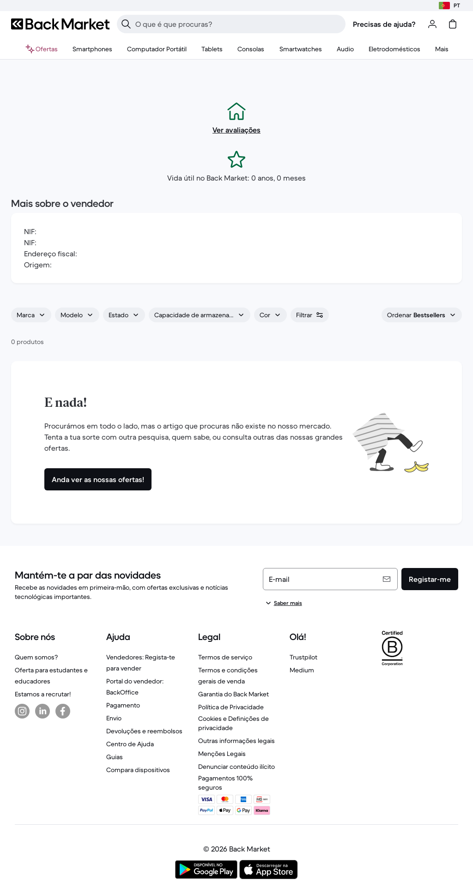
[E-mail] (330, 579)
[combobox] (31, 315)
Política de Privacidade (231, 707)
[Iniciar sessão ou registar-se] (432, 24)
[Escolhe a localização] (449, 5)
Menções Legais (222, 753)
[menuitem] (92, 49)
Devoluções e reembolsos (144, 731)
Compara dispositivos (138, 770)
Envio (113, 718)
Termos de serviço (225, 657)
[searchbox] (238, 24)
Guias (114, 757)
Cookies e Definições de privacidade (233, 723)
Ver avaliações (236, 129)
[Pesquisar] (126, 24)
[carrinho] (452, 24)
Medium (302, 670)
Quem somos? (36, 657)
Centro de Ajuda (130, 744)
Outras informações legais (236, 741)
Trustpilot (303, 657)
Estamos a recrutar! (43, 694)
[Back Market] (60, 24)
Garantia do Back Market (233, 694)
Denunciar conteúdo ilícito (236, 766)
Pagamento (123, 705)
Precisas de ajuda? (384, 24)
